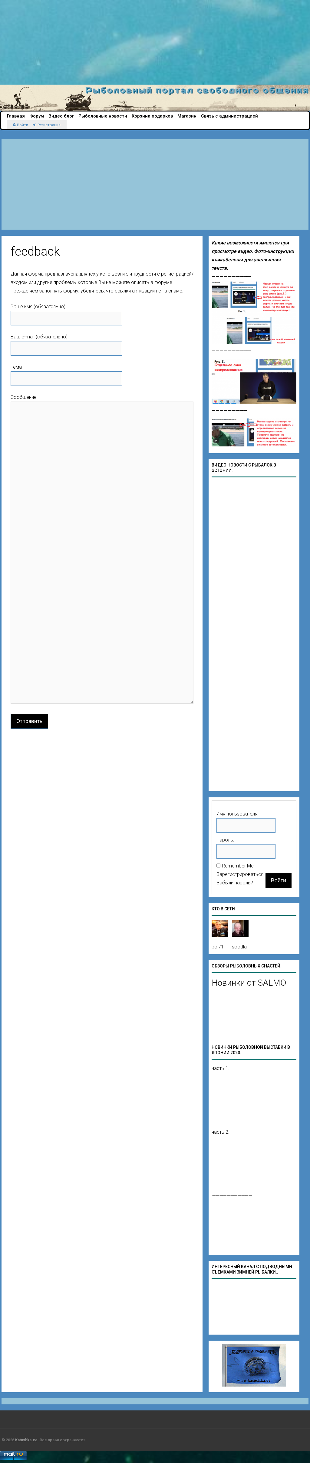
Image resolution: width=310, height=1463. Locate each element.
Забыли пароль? (234, 883)
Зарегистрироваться (239, 874)
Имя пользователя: (237, 814)
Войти (22, 125)
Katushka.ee (26, 1440)
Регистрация (49, 125)
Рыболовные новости (102, 116)
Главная (16, 116)
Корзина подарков (152, 116)
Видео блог (61, 116)
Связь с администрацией (229, 116)
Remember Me (238, 866)
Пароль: (225, 840)
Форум (36, 116)
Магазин (186, 116)
